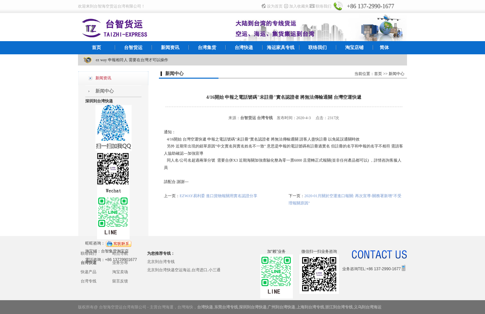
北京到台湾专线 (161, 261)
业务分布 (120, 262)
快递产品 (88, 272)
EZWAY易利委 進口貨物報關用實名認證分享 (218, 196)
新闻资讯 (170, 47)
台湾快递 (244, 47)
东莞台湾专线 (226, 307)
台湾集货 (207, 47)
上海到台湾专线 (310, 307)
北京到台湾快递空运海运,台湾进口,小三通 (183, 270)
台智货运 (133, 47)
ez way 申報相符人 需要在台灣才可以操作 (132, 60)
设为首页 (275, 6)
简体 (384, 47)
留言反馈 (120, 281)
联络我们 (323, 6)
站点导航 (120, 253)
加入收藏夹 (299, 6)
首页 (96, 47)
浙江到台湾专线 (339, 307)
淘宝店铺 (354, 47)
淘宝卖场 (120, 272)
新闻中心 (104, 91)
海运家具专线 (280, 47)
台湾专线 (88, 281)
